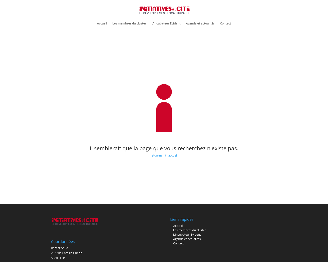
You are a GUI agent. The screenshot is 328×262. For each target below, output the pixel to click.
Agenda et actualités (200, 23)
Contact (225, 23)
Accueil (102, 23)
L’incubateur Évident (166, 23)
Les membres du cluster (129, 23)
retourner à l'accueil (164, 155)
